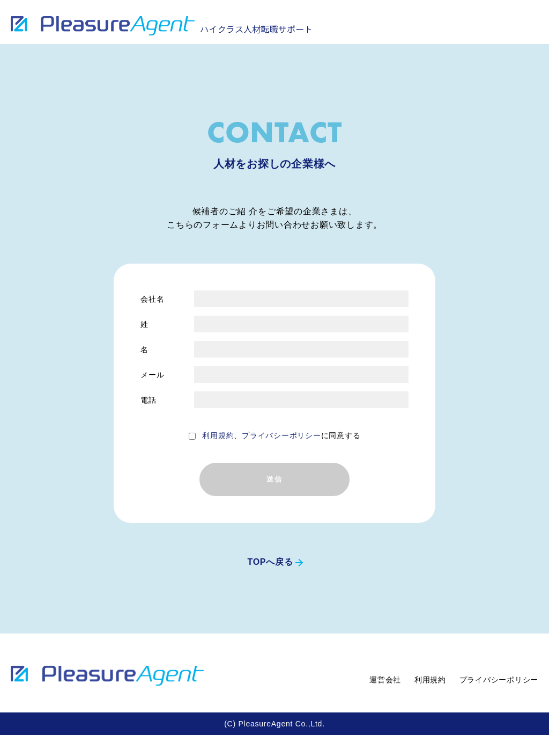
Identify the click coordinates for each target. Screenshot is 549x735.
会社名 (152, 299)
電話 (148, 400)
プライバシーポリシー (281, 435)
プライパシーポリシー (499, 679)
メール (152, 374)
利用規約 (218, 435)
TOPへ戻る (270, 561)
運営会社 (385, 679)
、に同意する (281, 435)
